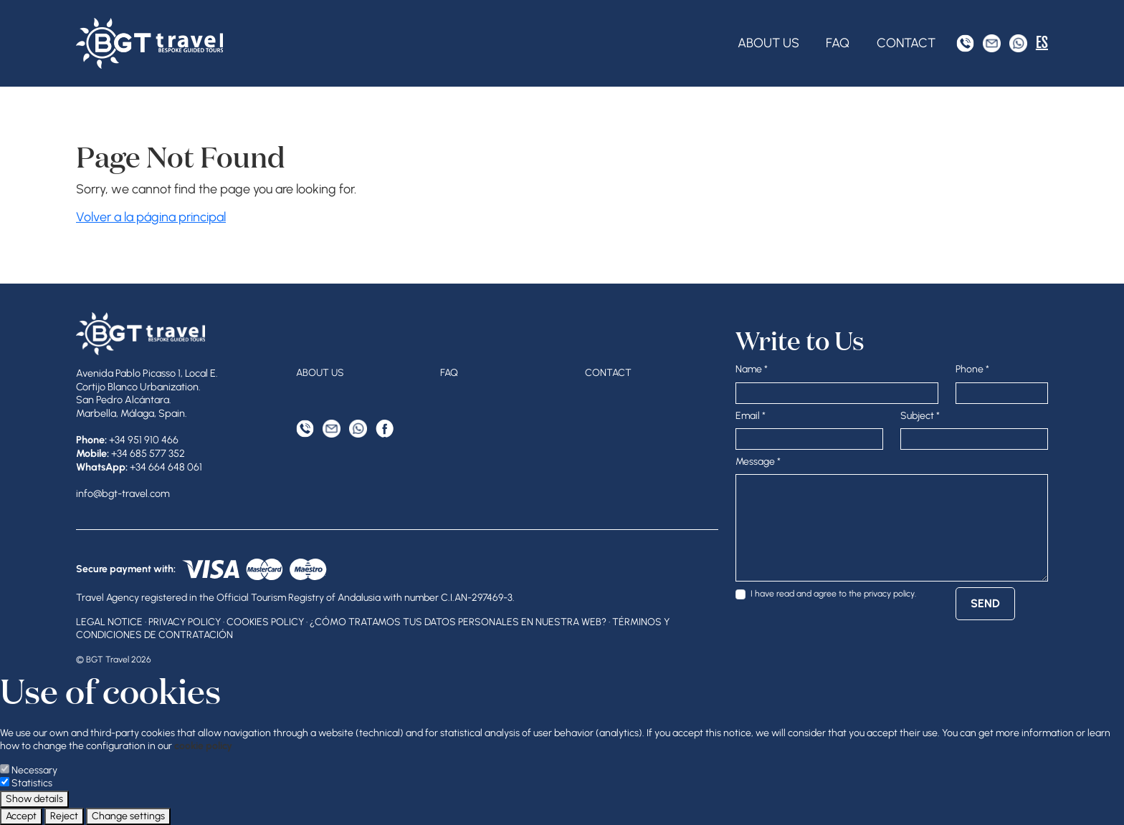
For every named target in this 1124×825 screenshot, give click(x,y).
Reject (64, 816)
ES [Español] (1042, 43)
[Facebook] (385, 429)
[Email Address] (992, 43)
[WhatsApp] (1018, 43)
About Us (768, 43)
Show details (34, 799)
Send (985, 603)
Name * (751, 369)
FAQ (837, 43)
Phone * (972, 369)
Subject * (920, 416)
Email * (750, 416)
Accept (21, 816)
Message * (758, 461)
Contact (906, 43)
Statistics (31, 783)
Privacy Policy (184, 622)
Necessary (34, 770)
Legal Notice (109, 622)
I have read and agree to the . (833, 593)
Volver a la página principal (151, 217)
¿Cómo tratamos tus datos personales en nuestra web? (458, 622)
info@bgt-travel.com (123, 493)
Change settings (128, 816)
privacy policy (889, 593)
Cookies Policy (265, 622)
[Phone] (965, 43)
